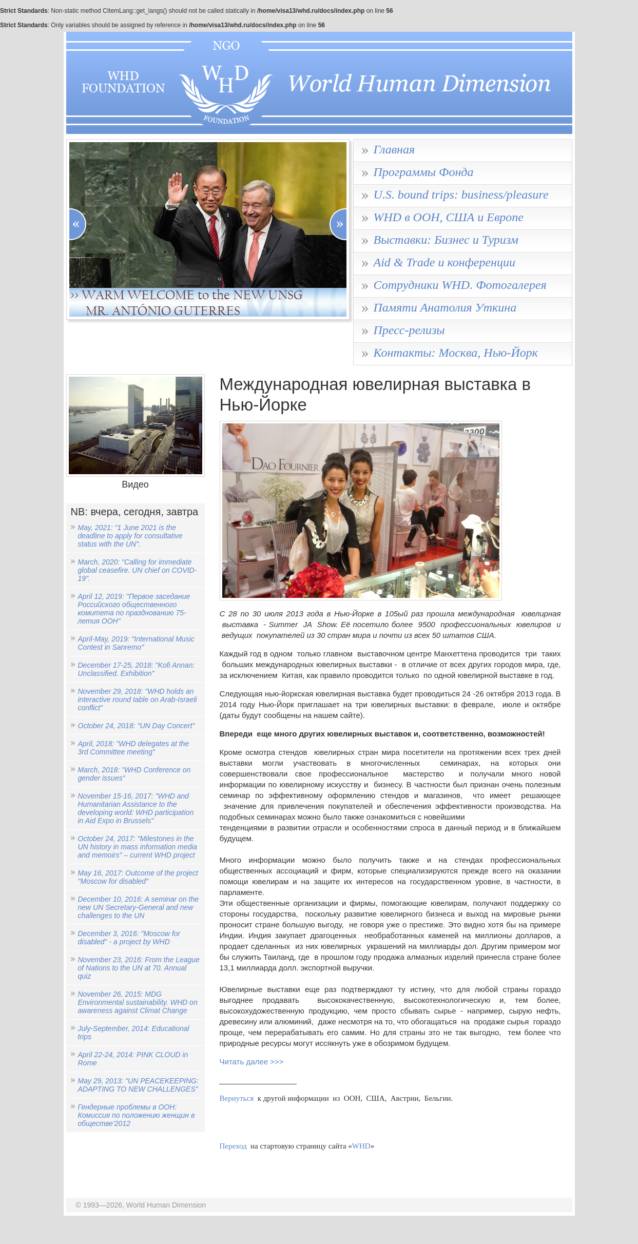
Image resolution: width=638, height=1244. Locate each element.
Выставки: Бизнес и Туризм (446, 239)
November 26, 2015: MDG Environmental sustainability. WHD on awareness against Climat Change (138, 1002)
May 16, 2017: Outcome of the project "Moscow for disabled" (138, 877)
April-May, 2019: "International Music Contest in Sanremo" (136, 643)
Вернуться (237, 1098)
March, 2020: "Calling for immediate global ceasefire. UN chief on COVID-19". (137, 570)
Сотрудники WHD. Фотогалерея (460, 284)
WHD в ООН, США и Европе (449, 217)
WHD (361, 1146)
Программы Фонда (424, 172)
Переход (233, 1146)
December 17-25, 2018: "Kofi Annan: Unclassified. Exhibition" (136, 669)
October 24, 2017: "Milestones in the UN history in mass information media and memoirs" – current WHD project (138, 846)
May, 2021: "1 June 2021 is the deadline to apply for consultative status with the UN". (130, 535)
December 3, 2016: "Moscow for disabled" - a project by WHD (129, 937)
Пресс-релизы (409, 330)
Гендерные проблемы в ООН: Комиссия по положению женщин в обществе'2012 (136, 1115)
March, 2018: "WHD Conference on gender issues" (134, 774)
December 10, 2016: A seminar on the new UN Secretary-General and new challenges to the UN (138, 907)
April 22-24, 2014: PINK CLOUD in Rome (133, 1059)
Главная (394, 149)
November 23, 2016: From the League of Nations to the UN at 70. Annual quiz (139, 968)
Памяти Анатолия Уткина (445, 307)
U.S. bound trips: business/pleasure (461, 194)
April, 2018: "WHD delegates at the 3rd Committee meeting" (133, 748)
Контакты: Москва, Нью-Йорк (456, 352)
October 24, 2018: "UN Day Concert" (136, 726)
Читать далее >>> (253, 1061)
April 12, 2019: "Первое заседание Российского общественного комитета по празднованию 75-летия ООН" (134, 608)
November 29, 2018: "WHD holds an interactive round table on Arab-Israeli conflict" (137, 699)
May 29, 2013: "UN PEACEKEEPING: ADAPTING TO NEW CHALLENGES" (138, 1085)
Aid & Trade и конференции (444, 262)
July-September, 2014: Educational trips (133, 1032)
